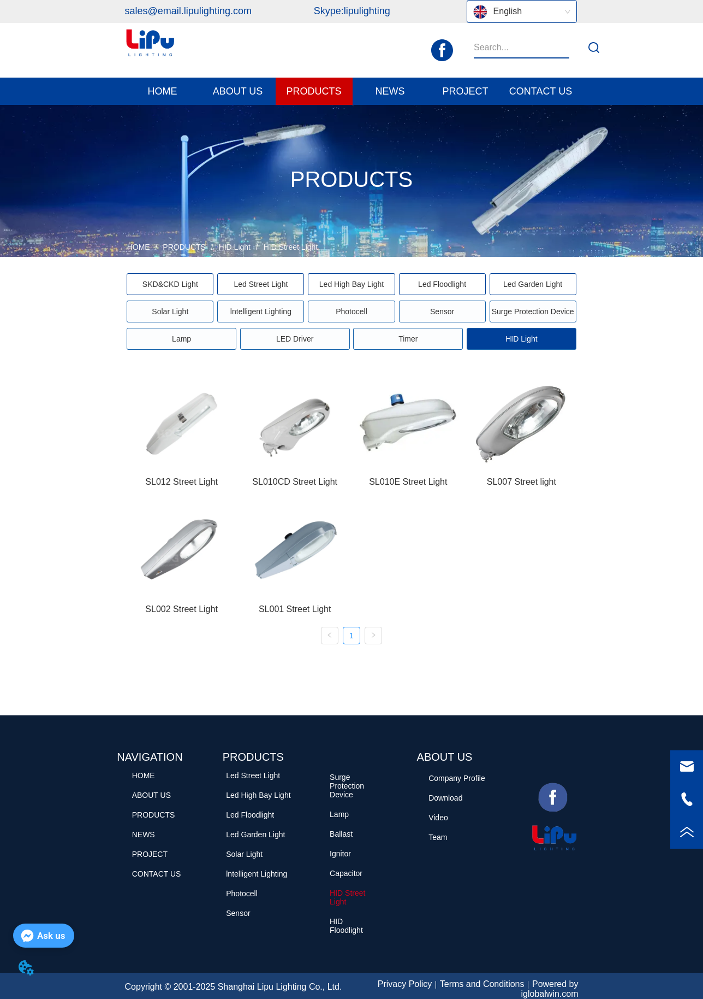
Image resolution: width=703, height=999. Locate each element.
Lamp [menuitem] (181, 338)
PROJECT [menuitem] (465, 91)
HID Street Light (289, 247)
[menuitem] (238, 91)
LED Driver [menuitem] (294, 338)
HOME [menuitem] (162, 91)
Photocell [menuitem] (351, 311)
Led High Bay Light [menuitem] (351, 284)
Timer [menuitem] (408, 338)
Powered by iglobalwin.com (550, 988)
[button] (238, 91)
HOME (138, 247)
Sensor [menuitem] (442, 311)
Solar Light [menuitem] (170, 311)
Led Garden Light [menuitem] (532, 284)
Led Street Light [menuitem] (261, 284)
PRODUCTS (183, 247)
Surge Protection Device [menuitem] (533, 311)
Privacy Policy (405, 984)
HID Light (235, 247)
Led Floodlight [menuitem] (442, 284)
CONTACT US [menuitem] (540, 91)
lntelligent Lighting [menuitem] (260, 311)
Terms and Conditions (482, 984)
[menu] (352, 91)
